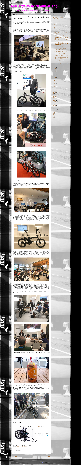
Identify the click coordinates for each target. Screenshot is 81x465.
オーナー (54, 104)
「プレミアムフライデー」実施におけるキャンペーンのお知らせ (61, 46)
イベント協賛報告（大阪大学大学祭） (61, 51)
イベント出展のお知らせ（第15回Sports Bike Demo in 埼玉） (61, 44)
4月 (55, 74)
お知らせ (54, 105)
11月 (56, 31)
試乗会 (54, 116)
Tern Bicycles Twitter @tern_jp (58, 17)
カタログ (54, 108)
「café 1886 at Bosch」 (30, 384)
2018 (55, 27)
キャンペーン (55, 109)
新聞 (53, 117)
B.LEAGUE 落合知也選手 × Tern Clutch (61, 42)
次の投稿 (15, 456)
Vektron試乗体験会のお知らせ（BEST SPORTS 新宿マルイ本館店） (60, 53)
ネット (54, 112)
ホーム (31, 456)
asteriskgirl (54, 92)
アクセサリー (55, 101)
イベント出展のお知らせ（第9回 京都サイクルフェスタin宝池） (61, 58)
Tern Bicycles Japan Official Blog (34, 6)
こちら (38, 426)
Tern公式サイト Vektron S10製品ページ (22, 446)
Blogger (42, 462)
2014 (55, 83)
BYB (53, 93)
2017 (55, 28)
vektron (16, 452)
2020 (55, 24)
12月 (56, 30)
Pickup (54, 97)
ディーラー (54, 110)
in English (54, 96)
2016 (55, 80)
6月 (55, 71)
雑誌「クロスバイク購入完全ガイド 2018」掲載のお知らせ (60, 35)
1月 (55, 78)
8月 (55, 68)
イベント (19, 452)
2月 (55, 77)
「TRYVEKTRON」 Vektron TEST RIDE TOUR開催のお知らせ (61, 64)
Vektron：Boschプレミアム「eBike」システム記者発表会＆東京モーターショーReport (61, 61)
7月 (55, 70)
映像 (53, 113)
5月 (55, 73)
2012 (55, 86)
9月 (55, 67)
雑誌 (53, 114)
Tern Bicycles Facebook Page (57, 18)
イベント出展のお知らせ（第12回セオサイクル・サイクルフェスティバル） (61, 49)
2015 (55, 82)
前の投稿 (48, 456)
